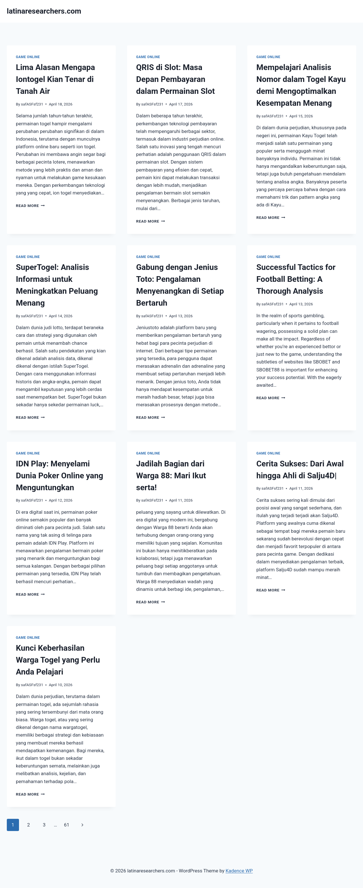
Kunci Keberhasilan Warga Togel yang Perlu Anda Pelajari (58, 659)
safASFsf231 (32, 104)
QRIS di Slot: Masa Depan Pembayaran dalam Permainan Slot (175, 79)
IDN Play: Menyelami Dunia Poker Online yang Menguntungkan (59, 475)
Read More (30, 205)
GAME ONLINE (28, 57)
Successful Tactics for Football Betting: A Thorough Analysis (295, 279)
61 (66, 825)
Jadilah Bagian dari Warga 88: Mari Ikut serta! (171, 475)
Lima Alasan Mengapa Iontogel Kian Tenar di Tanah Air (55, 79)
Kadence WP (239, 871)
